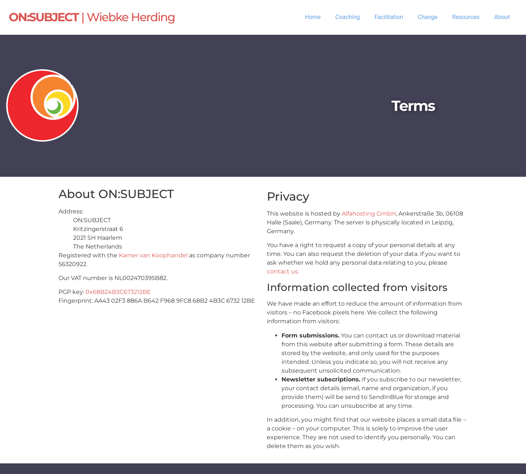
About (502, 17)
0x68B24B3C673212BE (118, 291)
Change (428, 17)
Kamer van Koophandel (153, 255)
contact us (282, 271)
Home (313, 17)
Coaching (347, 17)
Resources (466, 17)
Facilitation (388, 17)
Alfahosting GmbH (369, 213)
